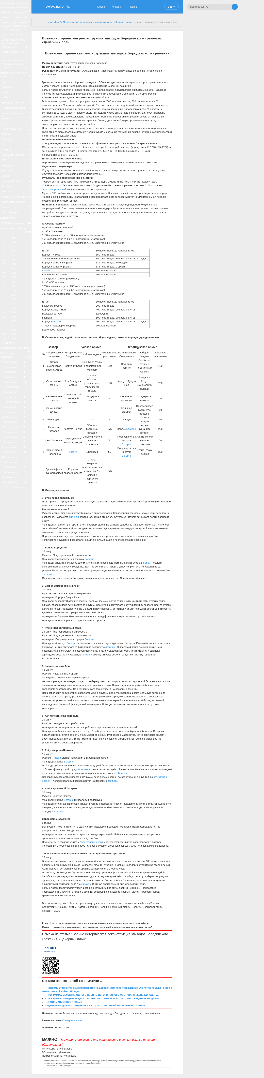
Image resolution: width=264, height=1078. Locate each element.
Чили (16, 104)
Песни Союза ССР (16, 168)
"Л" (10, 370)
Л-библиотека (15, 551)
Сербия (16, 232)
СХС (16, 211)
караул (85, 883)
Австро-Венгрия (16, 285)
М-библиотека (15, 558)
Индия (16, 278)
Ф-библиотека (15, 613)
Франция (16, 175)
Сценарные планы (16, 47)
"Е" (10, 342)
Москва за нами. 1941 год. (16, 70)
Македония (16, 218)
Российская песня (16, 239)
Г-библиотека (15, 503)
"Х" (10, 426)
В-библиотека (15, 496)
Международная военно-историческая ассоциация (16, 8)
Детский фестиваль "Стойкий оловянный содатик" (16, 83)
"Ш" (10, 443)
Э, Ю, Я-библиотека (15, 654)
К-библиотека (15, 544)
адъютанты (160, 776)
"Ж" (10, 347)
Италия (16, 161)
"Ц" (10, 432)
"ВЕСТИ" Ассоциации (16, 301)
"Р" (10, 398)
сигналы (74, 516)
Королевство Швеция (16, 271)
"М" (10, 376)
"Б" (10, 319)
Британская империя (16, 132)
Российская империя (16, 203)
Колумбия (16, 111)
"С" (10, 404)
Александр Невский (54, 189)
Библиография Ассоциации (16, 462)
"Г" (10, 331)
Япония (16, 246)
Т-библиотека (15, 599)
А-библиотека (15, 482)
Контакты (117, 6)
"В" (10, 325)
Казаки (46, 270)
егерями (47, 574)
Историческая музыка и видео (16, 95)
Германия (16, 182)
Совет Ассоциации (16, 26)
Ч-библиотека (15, 626)
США (16, 189)
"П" (10, 392)
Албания (16, 125)
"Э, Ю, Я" (10, 454)
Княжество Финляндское (16, 262)
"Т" (10, 409)
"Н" (10, 381)
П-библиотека (15, 578)
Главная (101, 6)
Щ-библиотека (15, 647)
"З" (10, 353)
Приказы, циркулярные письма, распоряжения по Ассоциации (16, 37)
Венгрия (16, 253)
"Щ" (10, 449)
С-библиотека (15, 592)
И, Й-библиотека (15, 537)
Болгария (16, 225)
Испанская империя (16, 147)
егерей (146, 562)
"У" (10, 415)
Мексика (16, 118)
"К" (10, 364)
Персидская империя (16, 140)
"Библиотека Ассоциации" (16, 473)
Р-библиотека (15, 585)
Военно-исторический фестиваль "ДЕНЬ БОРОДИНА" (16, 58)
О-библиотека (15, 572)
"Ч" (10, 437)
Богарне (56, 321)
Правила (132, 6)
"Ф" (10, 421)
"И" (10, 359)
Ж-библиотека (15, 523)
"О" (10, 387)
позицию (110, 647)
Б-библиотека (15, 489)
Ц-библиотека (15, 633)
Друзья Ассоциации (16, 19)
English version (16, 292)
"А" (10, 314)
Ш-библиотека (15, 640)
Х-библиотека (15, 620)
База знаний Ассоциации (16, 308)
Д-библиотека (15, 510)
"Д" (10, 336)
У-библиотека (15, 606)
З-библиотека (15, 530)
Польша (16, 154)
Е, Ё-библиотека (15, 517)
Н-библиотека (15, 565)
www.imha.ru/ (54, 22)
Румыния (16, 196)
